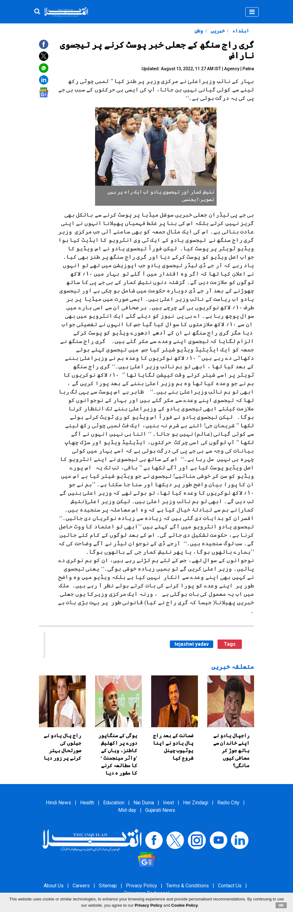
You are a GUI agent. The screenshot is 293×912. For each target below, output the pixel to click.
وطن (199, 30)
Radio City (228, 803)
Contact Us (230, 886)
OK (281, 905)
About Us (54, 886)
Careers (81, 886)
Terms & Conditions (187, 886)
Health (87, 803)
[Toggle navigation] (252, 12)
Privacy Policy (141, 886)
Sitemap (108, 886)
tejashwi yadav (191, 644)
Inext (168, 803)
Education (113, 803)
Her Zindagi (195, 803)
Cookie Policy (184, 905)
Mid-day (127, 810)
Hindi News (58, 803)
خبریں (217, 30)
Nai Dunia (143, 803)
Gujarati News (160, 810)
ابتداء (240, 30)
